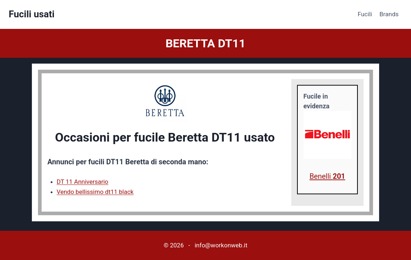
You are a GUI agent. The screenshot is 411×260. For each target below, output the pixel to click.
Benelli (327, 176)
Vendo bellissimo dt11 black (95, 191)
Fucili (365, 14)
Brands (389, 14)
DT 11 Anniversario (83, 181)
